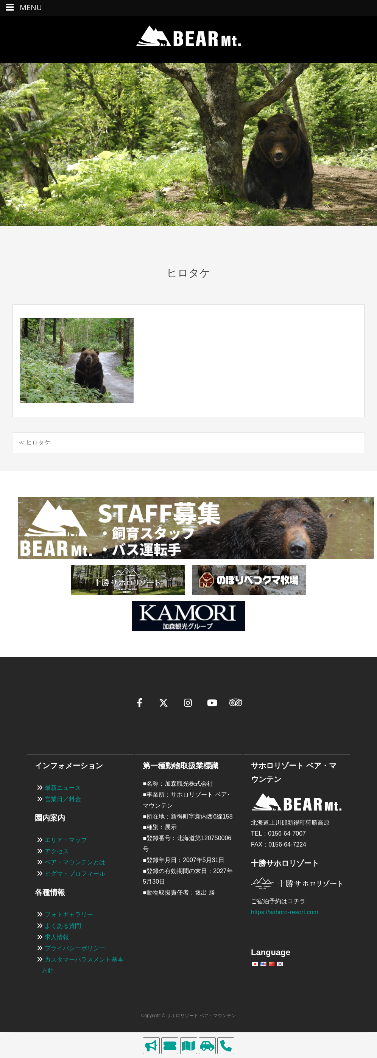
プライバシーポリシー (75, 948)
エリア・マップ (66, 840)
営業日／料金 (63, 799)
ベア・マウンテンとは (75, 862)
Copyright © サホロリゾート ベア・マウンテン (188, 1015)
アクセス (57, 851)
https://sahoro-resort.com (284, 912)
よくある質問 (63, 926)
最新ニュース (63, 788)
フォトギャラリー (69, 914)
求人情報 (57, 937)
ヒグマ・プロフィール (75, 873)
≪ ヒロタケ (34, 442)
